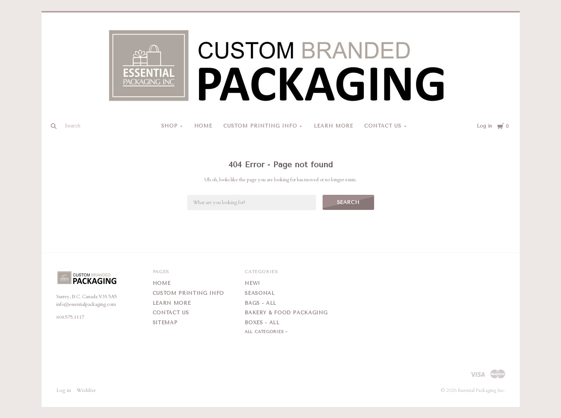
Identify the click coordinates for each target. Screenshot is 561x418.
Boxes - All (262, 322)
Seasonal (259, 293)
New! (252, 283)
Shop (169, 126)
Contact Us (383, 126)
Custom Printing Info (260, 126)
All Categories (265, 331)
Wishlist (86, 390)
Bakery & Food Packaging (286, 312)
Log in (484, 126)
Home (203, 126)
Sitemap (165, 322)
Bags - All (260, 303)
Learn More (333, 126)
